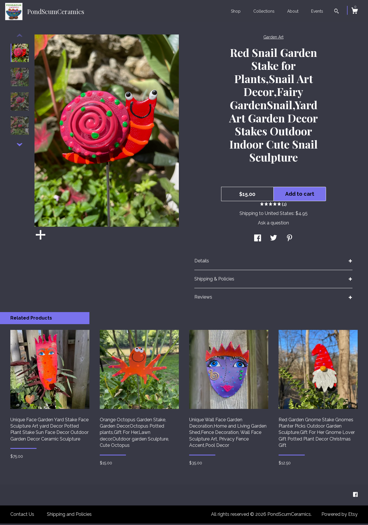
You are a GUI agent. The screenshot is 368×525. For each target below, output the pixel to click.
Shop (236, 11)
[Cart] (354, 11)
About (292, 11)
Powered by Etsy (339, 515)
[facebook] (355, 496)
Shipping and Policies (69, 515)
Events (317, 11)
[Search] (336, 12)
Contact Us (22, 515)
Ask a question (273, 224)
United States (279, 215)
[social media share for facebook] (257, 240)
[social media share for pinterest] (289, 240)
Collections (264, 11)
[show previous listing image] (20, 37)
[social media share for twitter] (273, 240)
